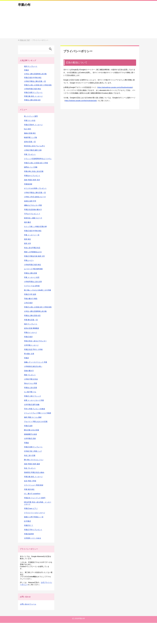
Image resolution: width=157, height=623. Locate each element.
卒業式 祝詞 (28, 337)
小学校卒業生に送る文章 (33, 282)
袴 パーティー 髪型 (31, 116)
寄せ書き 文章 (29, 354)
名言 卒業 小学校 (30, 481)
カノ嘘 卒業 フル (30, 392)
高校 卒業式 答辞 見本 (32, 180)
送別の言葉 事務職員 (31, 328)
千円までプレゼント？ (32, 214)
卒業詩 (26, 70)
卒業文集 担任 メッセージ (33, 96)
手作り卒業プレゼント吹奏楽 (34, 409)
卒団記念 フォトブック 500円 (34, 498)
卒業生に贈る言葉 (30, 273)
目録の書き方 (29, 371)
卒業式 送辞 (28, 426)
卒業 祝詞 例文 (29, 489)
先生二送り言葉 (29, 456)
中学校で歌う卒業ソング (33, 451)
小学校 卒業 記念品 (31, 379)
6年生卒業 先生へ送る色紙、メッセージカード (37, 503)
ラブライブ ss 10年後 (32, 286)
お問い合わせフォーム (28, 604)
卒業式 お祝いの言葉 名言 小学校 (36, 163)
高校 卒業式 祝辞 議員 (32, 464)
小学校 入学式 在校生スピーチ (35, 197)
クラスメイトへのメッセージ (34, 513)
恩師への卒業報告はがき (33, 252)
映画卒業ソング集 (30, 138)
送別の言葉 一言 (30, 142)
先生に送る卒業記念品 (32, 248)
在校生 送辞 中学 (30, 201)
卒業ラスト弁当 (29, 121)
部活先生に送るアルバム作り (34, 146)
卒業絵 (26, 443)
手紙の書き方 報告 (30, 299)
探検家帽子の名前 (30, 434)
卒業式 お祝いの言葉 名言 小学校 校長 (38, 85)
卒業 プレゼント (30, 154)
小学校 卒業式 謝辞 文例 (32, 150)
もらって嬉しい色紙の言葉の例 (35, 227)
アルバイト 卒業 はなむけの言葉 (36, 422)
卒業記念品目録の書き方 (33, 210)
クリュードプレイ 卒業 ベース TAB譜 (37, 413)
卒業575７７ (28, 525)
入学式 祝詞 (28, 303)
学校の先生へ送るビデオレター (35, 341)
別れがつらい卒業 (30, 383)
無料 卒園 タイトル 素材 (32, 417)
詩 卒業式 (27, 521)
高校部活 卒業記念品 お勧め (34, 472)
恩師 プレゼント (30, 375)
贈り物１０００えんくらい (33, 460)
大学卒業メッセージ (31, 345)
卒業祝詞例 (28, 184)
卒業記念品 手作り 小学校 (33, 350)
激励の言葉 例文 (30, 133)
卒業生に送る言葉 (30, 388)
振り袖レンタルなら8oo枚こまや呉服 (37, 290)
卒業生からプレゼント (32, 176)
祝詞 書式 (27, 222)
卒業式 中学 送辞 (30, 294)
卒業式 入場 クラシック (32, 396)
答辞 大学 (27, 244)
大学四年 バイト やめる (32, 538)
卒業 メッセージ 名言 (31, 277)
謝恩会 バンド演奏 (30, 167)
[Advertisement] (78, 24)
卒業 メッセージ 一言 (31, 235)
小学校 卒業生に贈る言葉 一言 (35, 81)
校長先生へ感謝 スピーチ (33, 218)
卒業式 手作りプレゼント (33, 530)
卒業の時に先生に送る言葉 (33, 171)
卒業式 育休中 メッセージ (33, 125)
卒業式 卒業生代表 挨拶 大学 (34, 256)
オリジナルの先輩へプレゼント (35, 188)
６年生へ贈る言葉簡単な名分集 (35, 74)
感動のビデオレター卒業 (33, 205)
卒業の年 (24, 5)
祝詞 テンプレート (30, 66)
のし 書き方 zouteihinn (32, 494)
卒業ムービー (29, 260)
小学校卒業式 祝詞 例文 (32, 89)
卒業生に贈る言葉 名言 (32, 100)
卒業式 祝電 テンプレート (33, 93)
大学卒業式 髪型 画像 (31, 405)
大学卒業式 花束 (30, 439)
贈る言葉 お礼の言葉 (31, 430)
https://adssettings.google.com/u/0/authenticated (115, 87)
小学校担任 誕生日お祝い (33, 366)
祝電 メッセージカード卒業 (34, 400)
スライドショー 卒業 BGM (33, 485)
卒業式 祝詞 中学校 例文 (32, 78)
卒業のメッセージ (30, 333)
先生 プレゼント (30, 468)
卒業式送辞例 (29, 534)
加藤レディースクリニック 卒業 (35, 362)
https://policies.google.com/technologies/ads (81, 101)
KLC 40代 (27, 129)
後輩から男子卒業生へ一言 (33, 517)
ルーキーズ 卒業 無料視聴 (33, 269)
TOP (25, 40)
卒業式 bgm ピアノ (31, 509)
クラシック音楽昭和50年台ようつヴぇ (38, 159)
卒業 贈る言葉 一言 (31, 320)
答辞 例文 (27, 239)
